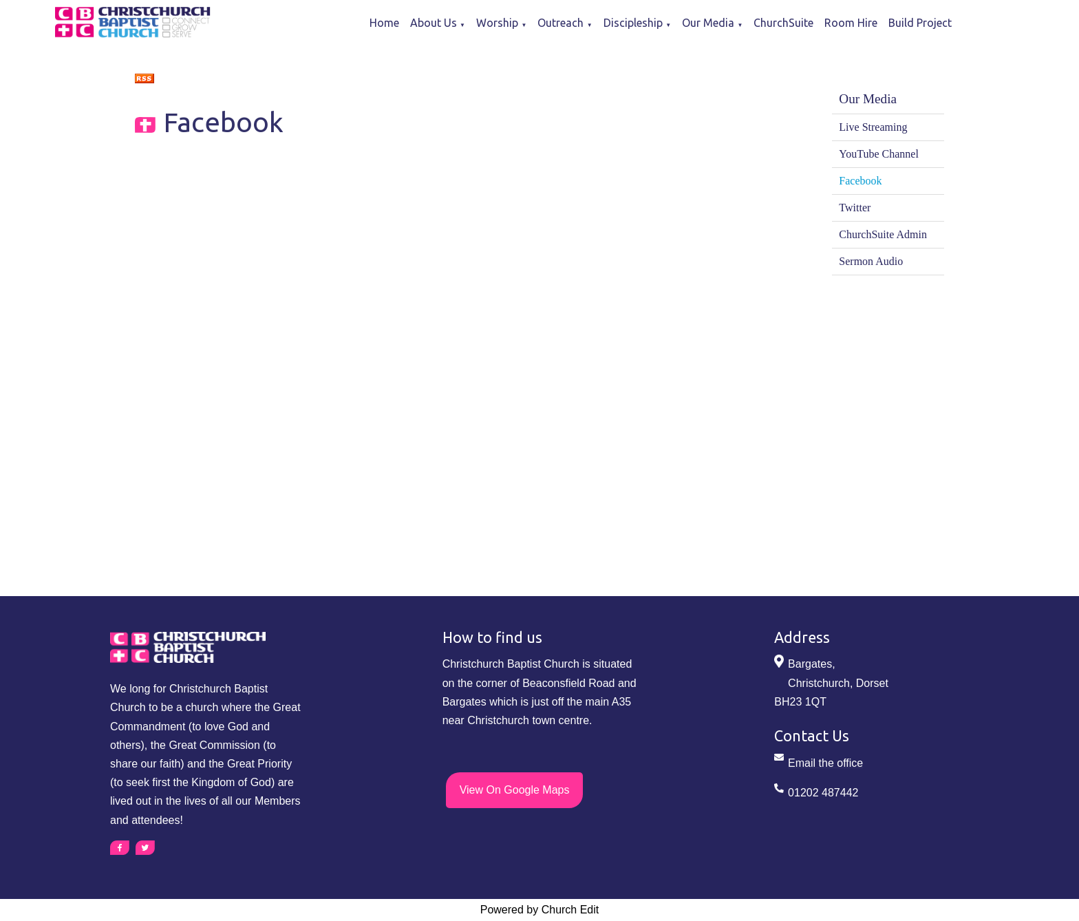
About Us (433, 23)
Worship (497, 23)
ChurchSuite (783, 23)
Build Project (920, 23)
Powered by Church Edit (539, 909)
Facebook (860, 181)
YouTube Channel (879, 154)
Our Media (708, 23)
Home (384, 23)
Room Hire (850, 23)
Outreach (560, 23)
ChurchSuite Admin (883, 234)
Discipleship (633, 23)
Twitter (854, 207)
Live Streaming (873, 127)
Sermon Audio (871, 261)
